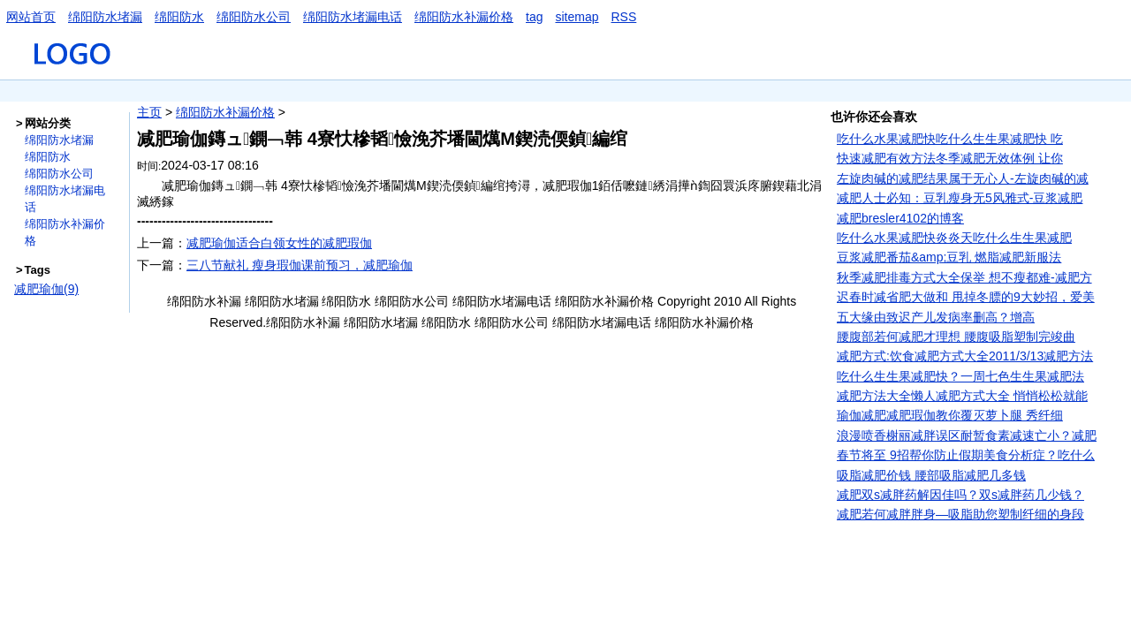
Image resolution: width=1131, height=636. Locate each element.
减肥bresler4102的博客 (900, 218)
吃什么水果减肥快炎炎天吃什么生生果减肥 (954, 238)
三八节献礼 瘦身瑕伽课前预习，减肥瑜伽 (299, 265)
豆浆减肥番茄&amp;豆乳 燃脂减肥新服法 (949, 257)
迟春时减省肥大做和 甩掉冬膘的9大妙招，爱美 (966, 297)
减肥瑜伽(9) (46, 289)
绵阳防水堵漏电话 (352, 17)
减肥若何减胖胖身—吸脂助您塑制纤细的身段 (960, 514)
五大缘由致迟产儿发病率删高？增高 (936, 317)
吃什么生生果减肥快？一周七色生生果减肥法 (960, 376)
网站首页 (31, 17)
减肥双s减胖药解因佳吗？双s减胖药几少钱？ (960, 495)
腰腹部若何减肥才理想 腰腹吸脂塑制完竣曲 (956, 336)
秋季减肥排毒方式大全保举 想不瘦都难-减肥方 (964, 277)
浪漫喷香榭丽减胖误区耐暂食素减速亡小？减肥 (967, 435)
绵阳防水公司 (253, 17)
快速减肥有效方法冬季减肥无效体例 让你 (950, 158)
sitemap (576, 17)
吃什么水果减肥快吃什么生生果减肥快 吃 (950, 139)
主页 (149, 112)
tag (534, 17)
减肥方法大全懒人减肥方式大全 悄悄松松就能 (962, 396)
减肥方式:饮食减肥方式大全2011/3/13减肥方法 (965, 356)
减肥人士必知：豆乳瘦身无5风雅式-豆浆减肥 (959, 198)
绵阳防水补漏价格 (463, 17)
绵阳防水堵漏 (105, 17)
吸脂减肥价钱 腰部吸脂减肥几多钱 (931, 475)
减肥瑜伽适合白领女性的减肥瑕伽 (279, 243)
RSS (624, 17)
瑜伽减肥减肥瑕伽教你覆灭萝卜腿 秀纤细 (950, 415)
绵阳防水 (179, 17)
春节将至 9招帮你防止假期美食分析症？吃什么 (966, 455)
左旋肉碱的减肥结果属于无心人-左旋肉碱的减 (963, 178)
